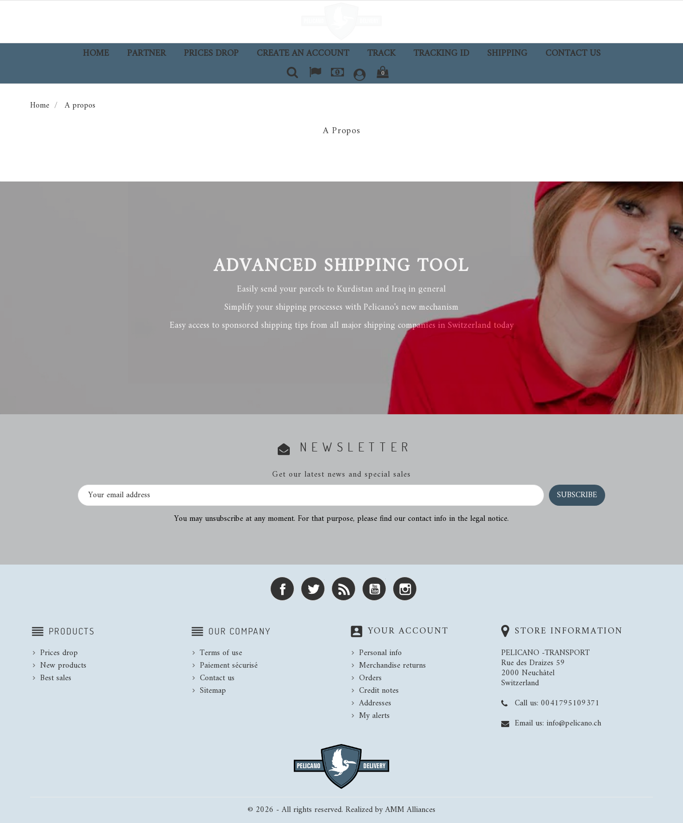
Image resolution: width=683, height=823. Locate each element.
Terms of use (221, 653)
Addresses (375, 703)
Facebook (282, 588)
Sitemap (213, 691)
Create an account (303, 53)
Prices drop (211, 53)
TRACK (381, 53)
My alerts (374, 716)
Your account (408, 631)
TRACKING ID (441, 53)
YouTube (374, 588)
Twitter (312, 588)
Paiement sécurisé (229, 666)
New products (63, 666)
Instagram (404, 588)
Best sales (55, 678)
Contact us (573, 53)
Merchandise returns (392, 666)
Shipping (507, 53)
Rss (343, 588)
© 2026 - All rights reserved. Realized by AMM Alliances (341, 810)
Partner (146, 53)
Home (96, 53)
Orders (370, 678)
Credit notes (379, 691)
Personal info (380, 653)
